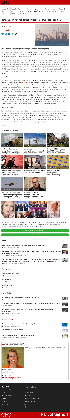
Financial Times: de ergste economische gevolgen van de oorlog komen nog (11, 195)
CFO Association (6, 395)
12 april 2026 (51, 168)
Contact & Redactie (31, 390)
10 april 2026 (29, 189)
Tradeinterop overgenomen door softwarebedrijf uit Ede (20, 298)
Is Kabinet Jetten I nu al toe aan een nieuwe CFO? (34, 172)
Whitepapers (6, 319)
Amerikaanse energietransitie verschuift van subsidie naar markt (34, 151)
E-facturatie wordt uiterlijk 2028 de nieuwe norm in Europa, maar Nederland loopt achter (30, 303)
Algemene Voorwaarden (32, 398)
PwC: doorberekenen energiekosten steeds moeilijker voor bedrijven (10, 151)
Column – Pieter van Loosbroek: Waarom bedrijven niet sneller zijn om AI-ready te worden (33, 195)
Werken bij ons (29, 393)
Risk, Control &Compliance (22, 11)
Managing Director (7, 285)
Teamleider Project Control (10, 274)
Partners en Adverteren (8, 390)
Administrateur (6, 279)
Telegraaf (25, 83)
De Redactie (5, 30)
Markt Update (6, 293)
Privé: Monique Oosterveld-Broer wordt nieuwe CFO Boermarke (22, 245)
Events (3, 393)
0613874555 (8, 375)
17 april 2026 (6, 146)
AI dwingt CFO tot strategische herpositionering (53, 173)
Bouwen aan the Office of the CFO (12, 330)
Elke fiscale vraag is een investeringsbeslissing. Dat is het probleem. (24, 324)
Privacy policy (29, 395)
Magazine (4, 401)
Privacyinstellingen (30, 401)
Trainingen (4, 398)
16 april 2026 (29, 146)
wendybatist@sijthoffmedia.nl (13, 378)
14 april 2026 (29, 168)
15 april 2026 (6, 168)
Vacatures (5, 269)
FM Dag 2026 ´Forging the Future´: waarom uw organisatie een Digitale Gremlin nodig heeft (11, 173)
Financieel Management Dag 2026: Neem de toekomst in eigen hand (56, 151)
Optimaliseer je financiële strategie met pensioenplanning (20, 335)
